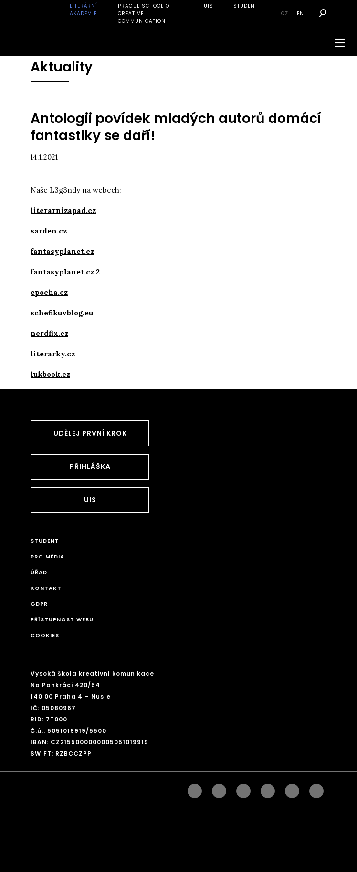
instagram (219, 788)
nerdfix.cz (49, 333)
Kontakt (46, 588)
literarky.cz (53, 353)
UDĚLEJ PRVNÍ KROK (90, 433)
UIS (208, 6)
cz (284, 13)
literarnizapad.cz (63, 210)
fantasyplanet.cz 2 (65, 271)
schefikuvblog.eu (62, 312)
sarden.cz (49, 230)
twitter (316, 788)
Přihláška (90, 466)
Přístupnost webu (62, 619)
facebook (195, 788)
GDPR (39, 604)
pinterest (292, 788)
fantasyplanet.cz (62, 251)
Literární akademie (83, 9)
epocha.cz (49, 292)
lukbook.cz (50, 374)
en (300, 13)
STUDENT (245, 6)
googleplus (268, 788)
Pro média (47, 556)
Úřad (39, 572)
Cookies (45, 635)
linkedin (243, 788)
